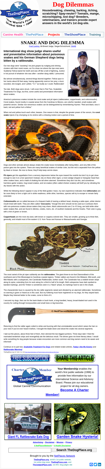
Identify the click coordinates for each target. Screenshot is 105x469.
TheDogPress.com (59, 462)
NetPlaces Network (64, 455)
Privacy (69, 442)
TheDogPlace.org (41, 460)
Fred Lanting (34, 46)
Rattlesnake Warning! (13, 350)
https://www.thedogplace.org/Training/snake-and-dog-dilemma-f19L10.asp (42, 352)
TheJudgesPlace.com (42, 465)
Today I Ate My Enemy (82, 347)
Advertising (38, 442)
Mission (60, 442)
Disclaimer (49, 442)
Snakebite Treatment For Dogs (37, 347)
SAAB (73, 46)
